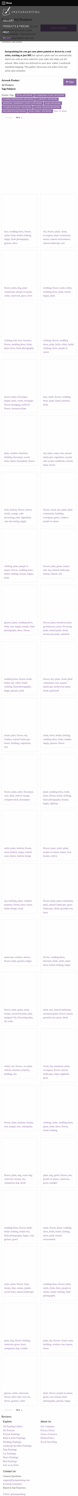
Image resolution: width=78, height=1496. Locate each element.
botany (23, 574)
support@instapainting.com (16, 1480)
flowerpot (22, 397)
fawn (29, 295)
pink (18, 517)
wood (26, 457)
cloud (63, 231)
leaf (45, 570)
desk (12, 795)
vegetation (59, 457)
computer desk (11, 799)
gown (15, 1239)
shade (13, 461)
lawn (45, 912)
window (14, 453)
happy (7, 239)
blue (14, 1288)
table (20, 792)
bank (45, 465)
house (7, 743)
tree (63, 243)
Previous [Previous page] (9, 117)
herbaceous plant (51, 634)
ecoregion (48, 235)
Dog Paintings (10, 1449)
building (8, 457)
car (24, 1066)
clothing (47, 288)
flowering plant (25, 1017)
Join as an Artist (11, 1465)
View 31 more (60, 111)
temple (25, 626)
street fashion (10, 852)
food (6, 509)
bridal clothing (24, 235)
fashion (13, 509)
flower (28, 231)
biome (69, 1013)
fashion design (24, 856)
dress (14, 243)
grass (23, 295)
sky (44, 231)
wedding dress (16, 231)
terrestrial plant (19, 408)
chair (6, 461)
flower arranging (12, 404)
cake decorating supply (15, 521)
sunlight (53, 1183)
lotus (26, 1284)
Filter (70, 82)
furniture (23, 453)
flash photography (20, 239)
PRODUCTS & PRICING (16, 26)
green (56, 517)
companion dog (11, 1183)
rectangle (28, 400)
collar (7, 295)
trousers (27, 340)
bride (13, 235)
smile (6, 235)
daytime (16, 1070)
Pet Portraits (9, 1430)
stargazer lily (10, 1017)
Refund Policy (47, 1438)
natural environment (60, 239)
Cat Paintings (9, 1453)
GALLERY (8, 20)
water (56, 453)
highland (64, 1074)
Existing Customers (12, 1484)
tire (12, 1066)
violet (20, 400)
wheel (7, 1066)
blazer (13, 856)
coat (32, 1235)
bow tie (26, 1397)
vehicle (7, 1070)
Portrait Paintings (11, 1434)
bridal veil (9, 683)
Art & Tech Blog (48, 1442)
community (27, 1126)
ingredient (26, 517)
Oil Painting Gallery (13, 1426)
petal (14, 400)
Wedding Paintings (12, 1442)
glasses (7, 622)
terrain (69, 461)
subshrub (65, 634)
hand (57, 400)
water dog (27, 1175)
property (8, 904)
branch (54, 574)
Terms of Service (48, 1434)
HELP (6, 32)
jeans (53, 848)
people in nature (24, 292)
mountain (58, 1066)
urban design (10, 908)
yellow (54, 856)
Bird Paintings (10, 1461)
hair (15, 340)
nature (46, 239)
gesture (7, 243)
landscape (48, 908)
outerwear (9, 957)
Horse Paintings (11, 1457)
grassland (54, 690)
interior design (22, 795)
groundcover (49, 626)
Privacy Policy (47, 1430)
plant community (62, 235)
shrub (65, 630)
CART (7, 38)
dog (19, 288)
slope (56, 1074)
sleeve (29, 509)
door (23, 904)
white (68, 288)
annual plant (55, 630)
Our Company (47, 1426)
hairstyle (65, 400)
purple (7, 400)
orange (14, 513)
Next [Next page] (20, 117)
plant (57, 231)
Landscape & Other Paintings (17, 1446)
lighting (54, 803)
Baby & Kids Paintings (14, 1438)
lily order (8, 1021)
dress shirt (16, 1397)
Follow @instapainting (14, 1494)
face (6, 231)
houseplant (22, 461)
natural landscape (51, 243)
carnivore (15, 295)
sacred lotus (10, 1292)
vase (6, 795)
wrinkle (24, 1348)
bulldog (26, 1340)
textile (68, 292)
